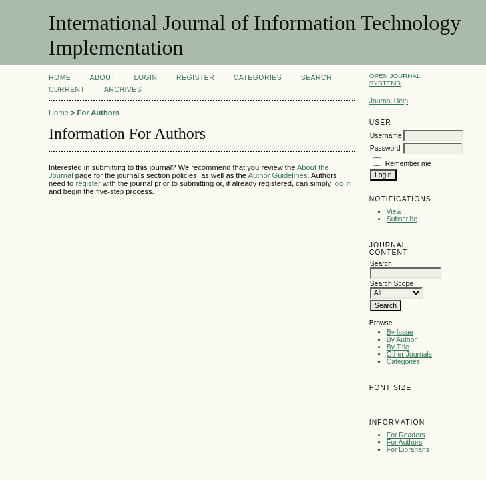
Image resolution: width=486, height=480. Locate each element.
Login (146, 77)
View (394, 211)
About (102, 77)
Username (386, 135)
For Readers (406, 435)
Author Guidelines (277, 175)
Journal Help (388, 101)
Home (60, 77)
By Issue (400, 332)
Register (195, 77)
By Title (398, 347)
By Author (402, 339)
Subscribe (402, 219)
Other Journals (409, 354)
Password (385, 148)
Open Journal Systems (395, 79)
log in (342, 183)
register (87, 183)
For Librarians (408, 449)
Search (316, 77)
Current (67, 89)
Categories (403, 361)
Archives (123, 89)
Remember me (408, 163)
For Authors (405, 442)
